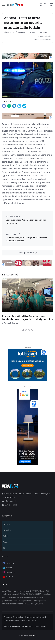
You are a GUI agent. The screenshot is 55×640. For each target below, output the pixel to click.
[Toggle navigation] (3, 5)
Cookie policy (40, 626)
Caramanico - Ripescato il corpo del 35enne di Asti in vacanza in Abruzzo (26, 239)
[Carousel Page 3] (29, 330)
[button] (47, 4)
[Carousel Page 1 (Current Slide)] (23, 330)
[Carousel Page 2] (26, 330)
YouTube (7, 576)
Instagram (8, 572)
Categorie (20, 32)
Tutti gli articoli (27, 253)
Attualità (43, 32)
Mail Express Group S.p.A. (25, 620)
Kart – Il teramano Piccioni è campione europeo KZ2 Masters (26, 221)
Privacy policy (27, 626)
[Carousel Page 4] (32, 330)
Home (7, 32)
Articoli (32, 32)
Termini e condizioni (12, 626)
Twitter (7, 568)
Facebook (8, 563)
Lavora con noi (9, 505)
